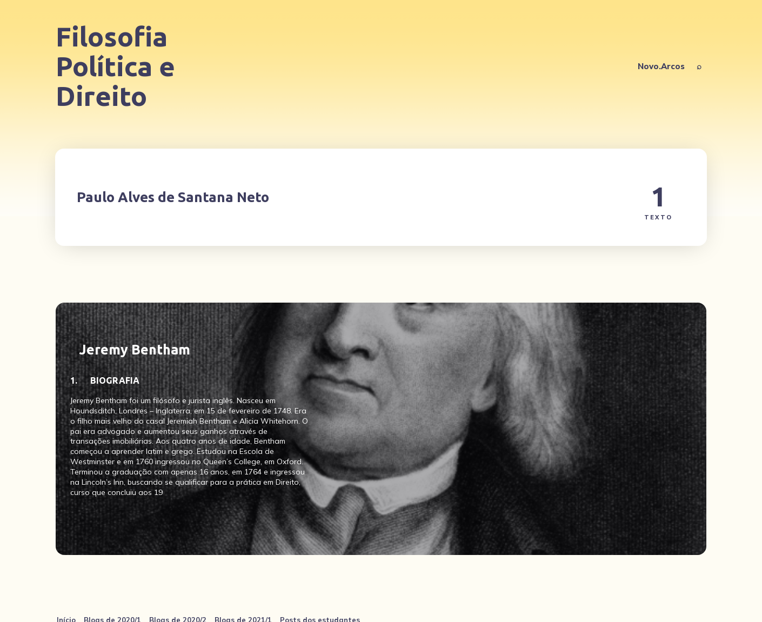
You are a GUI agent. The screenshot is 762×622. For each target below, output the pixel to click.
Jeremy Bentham (134, 349)
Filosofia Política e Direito (115, 66)
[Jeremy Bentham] (381, 429)
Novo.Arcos (661, 66)
